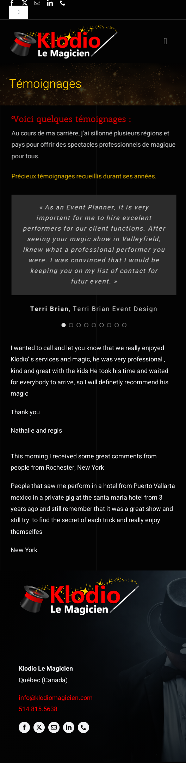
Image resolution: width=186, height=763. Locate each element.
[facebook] (12, 3)
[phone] (63, 3)
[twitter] (24, 3)
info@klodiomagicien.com (56, 698)
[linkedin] (50, 3)
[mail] (37, 3)
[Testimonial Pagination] (64, 325)
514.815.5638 (38, 709)
